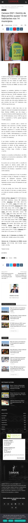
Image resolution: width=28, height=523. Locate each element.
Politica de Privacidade (20, 520)
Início (2, 6)
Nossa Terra (7, 6)
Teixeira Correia (8, 25)
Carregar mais (14, 331)
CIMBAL (15, 257)
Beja (7, 257)
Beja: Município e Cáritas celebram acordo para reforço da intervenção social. (18, 317)
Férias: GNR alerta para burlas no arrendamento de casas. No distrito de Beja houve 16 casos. (17, 368)
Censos (10, 257)
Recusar (11, 520)
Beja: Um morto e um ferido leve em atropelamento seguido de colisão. (17, 309)
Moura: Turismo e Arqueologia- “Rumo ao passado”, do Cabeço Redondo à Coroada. (17, 387)
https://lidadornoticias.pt (14, 297)
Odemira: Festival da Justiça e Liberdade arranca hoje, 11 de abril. (17, 402)
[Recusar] (26, 518)
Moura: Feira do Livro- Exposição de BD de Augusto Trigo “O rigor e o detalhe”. (18, 394)
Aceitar (5, 520)
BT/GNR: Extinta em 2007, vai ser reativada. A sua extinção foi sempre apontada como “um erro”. (18, 325)
